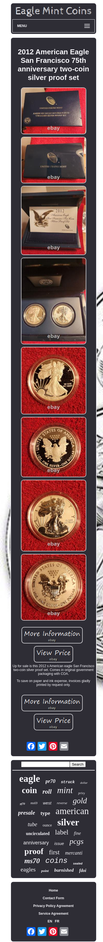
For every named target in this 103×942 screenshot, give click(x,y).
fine (77, 833)
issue (59, 843)
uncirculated (37, 833)
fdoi (82, 870)
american (72, 811)
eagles (28, 869)
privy (81, 793)
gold (80, 800)
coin (29, 790)
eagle (29, 778)
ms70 (32, 861)
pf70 (22, 803)
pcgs (76, 841)
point (45, 871)
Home (53, 890)
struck (68, 782)
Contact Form (53, 898)
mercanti (73, 853)
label (61, 832)
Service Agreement (53, 914)
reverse (62, 803)
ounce (47, 825)
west (47, 803)
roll (47, 791)
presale (26, 812)
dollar (84, 782)
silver (68, 822)
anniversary (36, 843)
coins (56, 861)
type (45, 813)
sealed (77, 863)
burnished (64, 870)
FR (57, 921)
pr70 (50, 781)
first (54, 852)
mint (65, 790)
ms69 (33, 803)
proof (33, 851)
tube (32, 824)
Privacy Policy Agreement (53, 906)
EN (50, 921)
